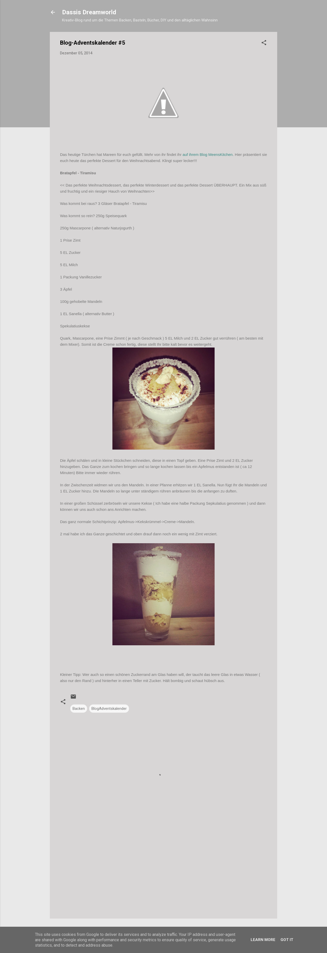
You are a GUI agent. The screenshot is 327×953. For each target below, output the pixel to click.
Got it (287, 939)
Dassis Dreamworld (89, 12)
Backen (79, 708)
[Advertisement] (163, 871)
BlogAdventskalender (109, 708)
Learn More (263, 939)
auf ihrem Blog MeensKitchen (206, 154)
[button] (264, 43)
